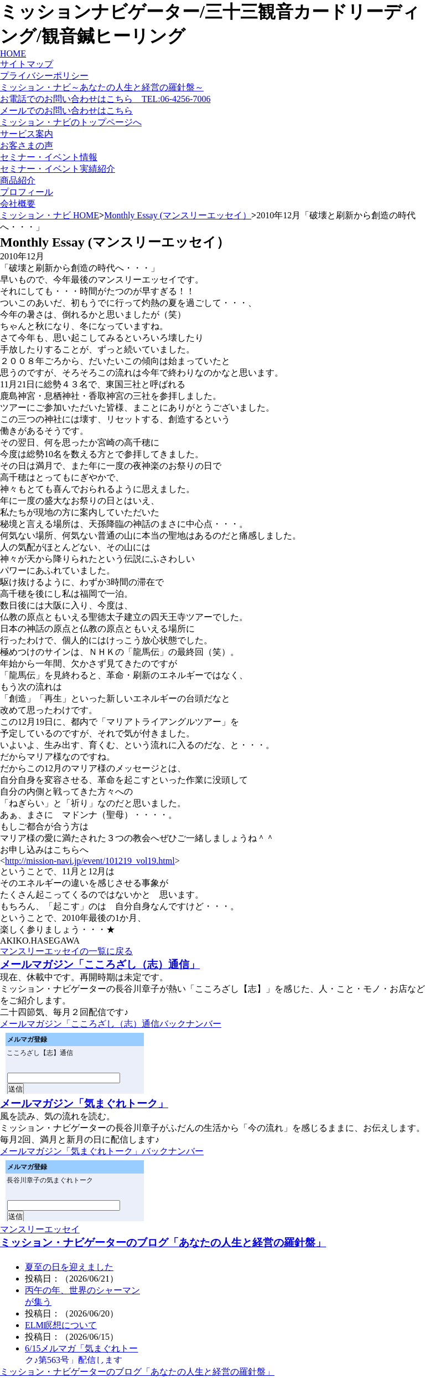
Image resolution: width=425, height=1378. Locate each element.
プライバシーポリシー (44, 75)
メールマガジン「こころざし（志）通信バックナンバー (110, 1023)
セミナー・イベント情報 (48, 157)
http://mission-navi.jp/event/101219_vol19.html (90, 860)
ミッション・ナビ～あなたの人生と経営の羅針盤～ (102, 87)
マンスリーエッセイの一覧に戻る (66, 951)
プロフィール (26, 192)
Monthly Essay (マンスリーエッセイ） (177, 215)
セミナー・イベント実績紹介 (57, 168)
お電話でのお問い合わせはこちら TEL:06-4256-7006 (105, 99)
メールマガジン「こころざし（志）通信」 (100, 964)
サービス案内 (26, 134)
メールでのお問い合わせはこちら (66, 110)
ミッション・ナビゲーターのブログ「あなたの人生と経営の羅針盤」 (163, 1242)
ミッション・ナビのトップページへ (71, 122)
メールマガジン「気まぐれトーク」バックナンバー (102, 1151)
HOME (13, 53)
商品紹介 (17, 180)
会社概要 (17, 203)
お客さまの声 (26, 145)
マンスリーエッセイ (40, 1229)
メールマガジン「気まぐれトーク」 (84, 1103)
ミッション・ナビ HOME (49, 215)
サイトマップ (26, 64)
